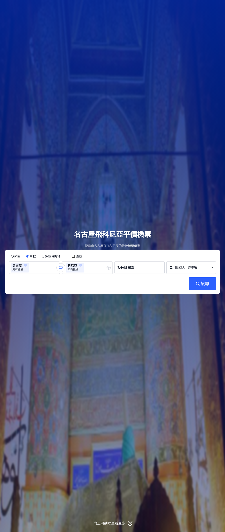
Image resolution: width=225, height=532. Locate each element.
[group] (34, 267)
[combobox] (31, 267)
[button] (196, 7)
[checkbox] (77, 256)
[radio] (15, 256)
